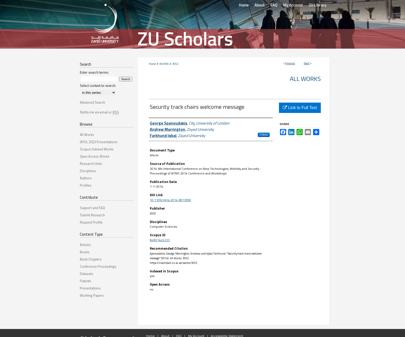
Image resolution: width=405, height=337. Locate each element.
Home (152, 64)
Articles (85, 244)
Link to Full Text (300, 107)
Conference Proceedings (98, 266)
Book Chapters (91, 259)
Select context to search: (98, 85)
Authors (86, 178)
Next (306, 63)
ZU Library (317, 5)
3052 (175, 64)
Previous (290, 63)
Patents (85, 281)
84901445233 (160, 240)
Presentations (90, 288)
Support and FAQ (92, 207)
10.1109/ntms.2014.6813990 (170, 199)
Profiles (85, 185)
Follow (264, 134)
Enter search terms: (94, 72)
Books (84, 252)
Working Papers (92, 295)
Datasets (86, 273)
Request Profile (91, 222)
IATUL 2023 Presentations (99, 141)
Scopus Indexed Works (97, 149)
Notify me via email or (99, 112)
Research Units (91, 163)
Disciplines (88, 170)
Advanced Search (92, 102)
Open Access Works (95, 156)
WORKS (164, 64)
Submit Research (92, 215)
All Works (305, 78)
